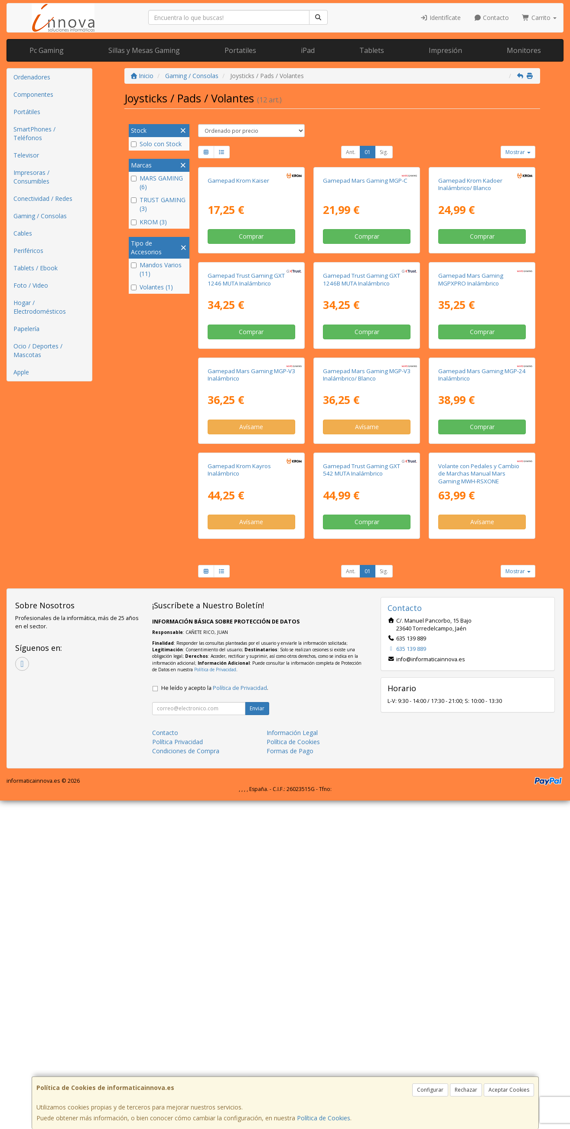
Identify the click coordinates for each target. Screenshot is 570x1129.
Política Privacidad (177, 1070)
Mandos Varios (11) (156, 269)
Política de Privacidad (215, 997)
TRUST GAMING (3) (158, 204)
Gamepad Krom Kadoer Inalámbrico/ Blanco (470, 266)
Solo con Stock (156, 144)
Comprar (251, 318)
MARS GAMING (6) (157, 182)
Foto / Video (30, 285)
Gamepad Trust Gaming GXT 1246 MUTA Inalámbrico (246, 443)
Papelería (26, 329)
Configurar (430, 1089)
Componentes (33, 94)
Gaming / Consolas (40, 216)
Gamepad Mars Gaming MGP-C (365, 262)
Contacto (491, 17)
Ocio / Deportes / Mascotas (37, 350)
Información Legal (292, 1061)
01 (368, 152)
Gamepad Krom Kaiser (238, 262)
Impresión (445, 50)
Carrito (539, 17)
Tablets (371, 50)
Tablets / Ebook (35, 268)
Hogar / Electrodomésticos (39, 307)
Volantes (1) (152, 287)
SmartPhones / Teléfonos (34, 133)
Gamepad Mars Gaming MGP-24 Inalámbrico (482, 620)
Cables (22, 233)
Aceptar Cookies (509, 1089)
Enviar (257, 1036)
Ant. (350, 152)
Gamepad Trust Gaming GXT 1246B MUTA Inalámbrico (361, 443)
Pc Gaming (46, 50)
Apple (21, 372)
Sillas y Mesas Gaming (144, 50)
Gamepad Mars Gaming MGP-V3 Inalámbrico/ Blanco (366, 620)
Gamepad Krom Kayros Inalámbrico (239, 798)
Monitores (524, 50)
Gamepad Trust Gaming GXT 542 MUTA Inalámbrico (361, 798)
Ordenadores (31, 77)
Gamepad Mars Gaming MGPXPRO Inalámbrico (470, 443)
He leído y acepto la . (214, 1016)
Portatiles (240, 50)
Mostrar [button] (518, 152)
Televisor (26, 155)
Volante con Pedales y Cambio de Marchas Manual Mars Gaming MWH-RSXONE (478, 802)
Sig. (384, 152)
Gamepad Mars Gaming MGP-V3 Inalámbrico (251, 620)
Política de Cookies (323, 1118)
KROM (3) (149, 222)
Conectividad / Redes (42, 198)
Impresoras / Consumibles (31, 176)
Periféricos (28, 250)
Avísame (251, 673)
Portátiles (26, 112)
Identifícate (440, 17)
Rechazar (466, 1089)
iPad (308, 50)
